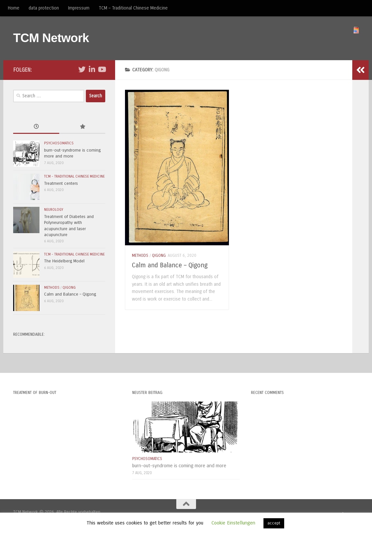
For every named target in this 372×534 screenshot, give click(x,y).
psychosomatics (59, 143)
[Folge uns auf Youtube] (101, 69)
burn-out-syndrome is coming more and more (179, 466)
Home (13, 8)
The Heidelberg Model (64, 261)
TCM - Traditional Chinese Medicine (74, 176)
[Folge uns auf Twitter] (82, 69)
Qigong (159, 255)
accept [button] (273, 523)
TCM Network (51, 38)
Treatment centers (61, 183)
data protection (44, 8)
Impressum (78, 8)
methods (140, 255)
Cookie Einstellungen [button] (233, 523)
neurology (53, 209)
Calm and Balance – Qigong (170, 265)
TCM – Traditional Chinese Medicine (133, 8)
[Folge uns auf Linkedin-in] (91, 69)
